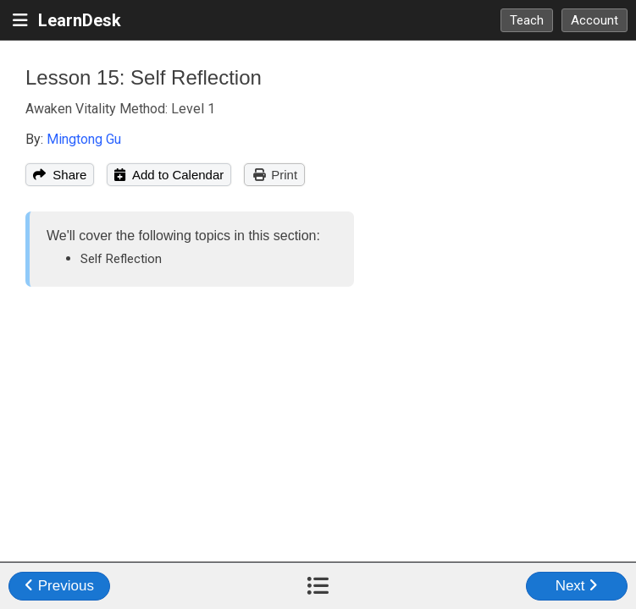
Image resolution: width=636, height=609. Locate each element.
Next (577, 586)
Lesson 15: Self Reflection (143, 77)
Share (59, 174)
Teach (527, 20)
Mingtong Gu (84, 139)
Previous (59, 586)
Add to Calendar (169, 174)
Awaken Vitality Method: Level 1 (120, 109)
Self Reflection (121, 258)
